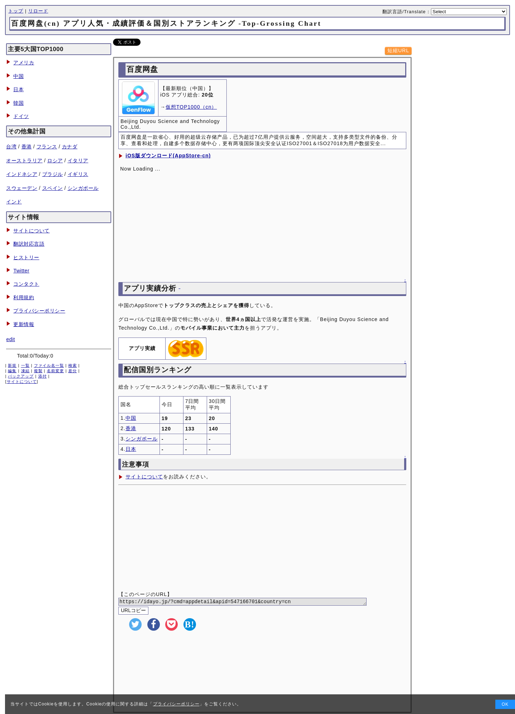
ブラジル (52, 174)
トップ (15, 11)
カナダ (70, 146)
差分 (72, 371)
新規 (12, 365)
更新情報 (23, 324)
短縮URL (398, 50)
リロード (38, 11)
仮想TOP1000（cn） (191, 107)
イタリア (78, 160)
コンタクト (26, 284)
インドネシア (21, 174)
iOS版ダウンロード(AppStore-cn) (168, 155)
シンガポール (83, 188)
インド (14, 202)
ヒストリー (26, 257)
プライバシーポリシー (39, 311)
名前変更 (55, 371)
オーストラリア (24, 160)
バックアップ (21, 376)
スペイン (52, 188)
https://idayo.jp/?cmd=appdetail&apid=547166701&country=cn (251, 602)
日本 (18, 89)
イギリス (78, 174)
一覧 (25, 365)
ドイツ (21, 116)
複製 (38, 371)
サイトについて (31, 230)
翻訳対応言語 (28, 244)
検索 (72, 365)
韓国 (18, 103)
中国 (18, 76)
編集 (12, 371)
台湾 (11, 146)
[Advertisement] (262, 539)
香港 (26, 146)
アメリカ (23, 62)
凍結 (25, 371)
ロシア (55, 160)
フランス (46, 146)
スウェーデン (21, 188)
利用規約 (23, 297)
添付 (42, 376)
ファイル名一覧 (49, 365)
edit (10, 339)
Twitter (21, 271)
